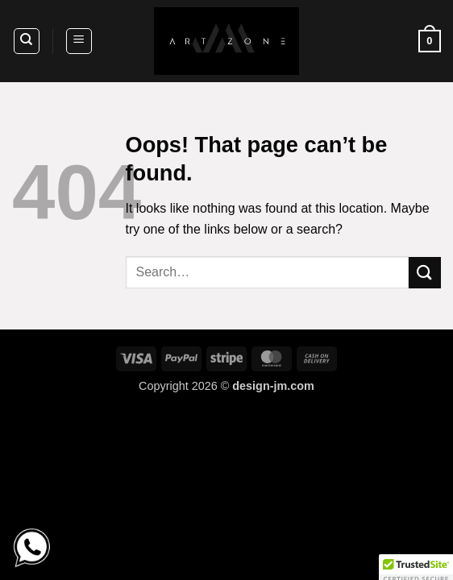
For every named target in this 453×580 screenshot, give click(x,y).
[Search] (26, 41)
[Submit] (425, 272)
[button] (79, 41)
